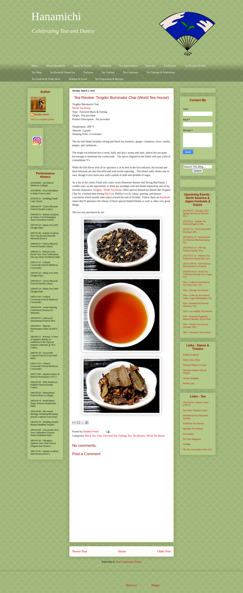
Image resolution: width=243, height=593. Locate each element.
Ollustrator (131, 585)
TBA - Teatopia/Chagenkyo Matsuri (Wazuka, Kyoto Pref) (197, 317)
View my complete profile (42, 119)
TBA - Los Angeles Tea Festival (197, 311)
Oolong (122, 435)
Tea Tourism (108, 72)
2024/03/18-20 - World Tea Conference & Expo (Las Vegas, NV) (197, 274)
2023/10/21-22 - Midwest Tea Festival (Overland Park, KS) (196, 257)
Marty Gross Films (191, 360)
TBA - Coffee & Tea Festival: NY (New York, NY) (196, 283)
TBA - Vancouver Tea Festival (196, 332)
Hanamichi (56, 16)
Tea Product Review (195, 65)
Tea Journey (188, 434)
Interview (150, 65)
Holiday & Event (78, 79)
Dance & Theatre (82, 65)
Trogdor (97, 189)
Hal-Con (109, 193)
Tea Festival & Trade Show (46, 79)
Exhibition (105, 65)
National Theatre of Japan (194, 365)
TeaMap (186, 444)
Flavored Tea (110, 435)
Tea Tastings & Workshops (160, 72)
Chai (99, 435)
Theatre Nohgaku (191, 378)
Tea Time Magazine (192, 439)
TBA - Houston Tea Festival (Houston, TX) (196, 304)
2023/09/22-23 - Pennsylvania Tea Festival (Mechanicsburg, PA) (196, 240)
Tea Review (170, 65)
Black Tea (90, 435)
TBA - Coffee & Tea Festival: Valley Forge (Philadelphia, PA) (197, 296)
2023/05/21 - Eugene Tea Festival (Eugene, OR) (194, 222)
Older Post (164, 551)
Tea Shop (37, 72)
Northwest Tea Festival (193, 423)
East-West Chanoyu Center (195, 410)
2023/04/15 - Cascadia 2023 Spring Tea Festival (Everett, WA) (196, 213)
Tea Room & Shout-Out (62, 72)
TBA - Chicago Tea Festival (195, 290)
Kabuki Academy (191, 354)
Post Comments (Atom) (128, 561)
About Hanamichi (55, 65)
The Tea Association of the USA (197, 449)
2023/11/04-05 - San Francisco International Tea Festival (197, 265)
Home (35, 65)
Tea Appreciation (128, 65)
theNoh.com (188, 383)
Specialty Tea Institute (193, 428)
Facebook (165, 197)
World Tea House (81, 108)
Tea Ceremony (130, 72)
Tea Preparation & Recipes (109, 79)
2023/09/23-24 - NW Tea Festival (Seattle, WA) (194, 249)
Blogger (155, 585)
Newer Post (79, 551)
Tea (129, 435)
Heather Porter (91, 431)
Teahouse (88, 72)
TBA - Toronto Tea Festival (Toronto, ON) (195, 325)
